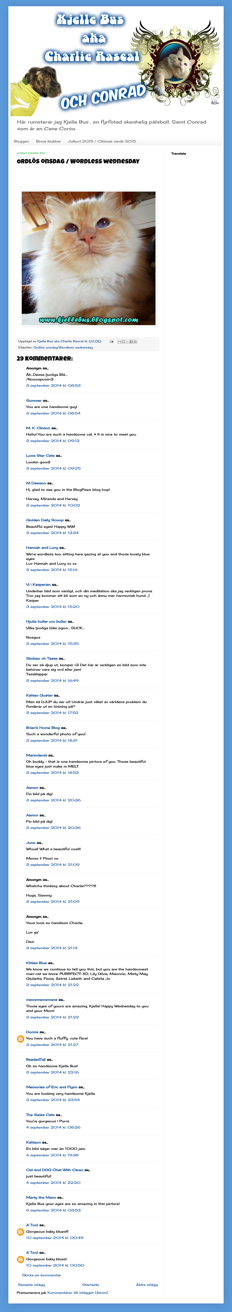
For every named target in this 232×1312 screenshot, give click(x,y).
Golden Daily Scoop (45, 520)
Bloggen (21, 141)
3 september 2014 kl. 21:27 (52, 1045)
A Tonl (32, 1225)
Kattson (33, 1142)
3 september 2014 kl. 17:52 (52, 713)
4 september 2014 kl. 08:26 (53, 1127)
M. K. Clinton (38, 428)
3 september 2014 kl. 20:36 (53, 800)
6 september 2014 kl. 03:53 (53, 1210)
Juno (31, 843)
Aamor (32, 787)
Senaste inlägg (31, 1285)
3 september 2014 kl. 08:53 (53, 385)
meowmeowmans (41, 1000)
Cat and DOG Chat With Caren (54, 1170)
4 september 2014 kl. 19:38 (52, 1155)
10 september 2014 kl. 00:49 (54, 1238)
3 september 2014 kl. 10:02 (53, 505)
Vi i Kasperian (38, 584)
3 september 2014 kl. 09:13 (52, 441)
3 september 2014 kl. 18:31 (52, 740)
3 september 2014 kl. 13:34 (52, 533)
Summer (34, 400)
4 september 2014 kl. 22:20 (53, 1183)
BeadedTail (36, 1059)
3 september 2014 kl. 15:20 (52, 607)
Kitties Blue (36, 963)
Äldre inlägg (147, 1285)
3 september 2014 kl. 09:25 (53, 468)
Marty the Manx (41, 1197)
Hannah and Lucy (42, 548)
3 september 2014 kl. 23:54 (53, 1100)
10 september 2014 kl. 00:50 (55, 1265)
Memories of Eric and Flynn (51, 1087)
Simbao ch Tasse (41, 658)
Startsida (90, 1285)
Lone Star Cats (40, 455)
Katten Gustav (39, 695)
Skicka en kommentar (41, 1275)
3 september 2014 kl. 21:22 (52, 985)
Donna (32, 1032)
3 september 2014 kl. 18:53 (52, 772)
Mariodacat (36, 755)
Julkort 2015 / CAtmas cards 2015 (102, 141)
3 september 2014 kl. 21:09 (52, 864)
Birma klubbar (48, 141)
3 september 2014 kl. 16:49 (52, 680)
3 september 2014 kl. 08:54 (53, 413)
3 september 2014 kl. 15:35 (52, 643)
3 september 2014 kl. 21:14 (51, 948)
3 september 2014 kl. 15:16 (52, 570)
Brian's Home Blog (43, 728)
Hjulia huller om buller (46, 621)
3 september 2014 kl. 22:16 (52, 1072)
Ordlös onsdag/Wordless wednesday (63, 347)
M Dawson (36, 483)
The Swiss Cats (40, 1115)
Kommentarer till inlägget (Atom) (77, 1293)
